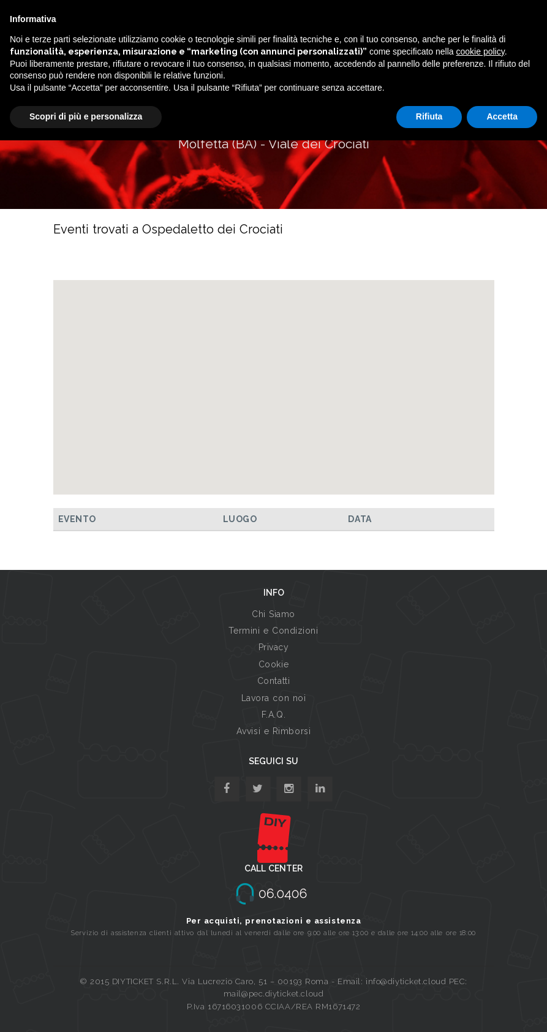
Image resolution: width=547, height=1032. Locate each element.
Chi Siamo (273, 614)
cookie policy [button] (480, 51)
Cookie (273, 664)
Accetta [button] (502, 116)
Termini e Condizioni (273, 631)
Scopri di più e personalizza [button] (85, 116)
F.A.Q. (273, 714)
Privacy (273, 647)
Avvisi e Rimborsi (273, 731)
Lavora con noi (273, 698)
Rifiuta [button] (429, 116)
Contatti (273, 681)
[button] (274, 376)
